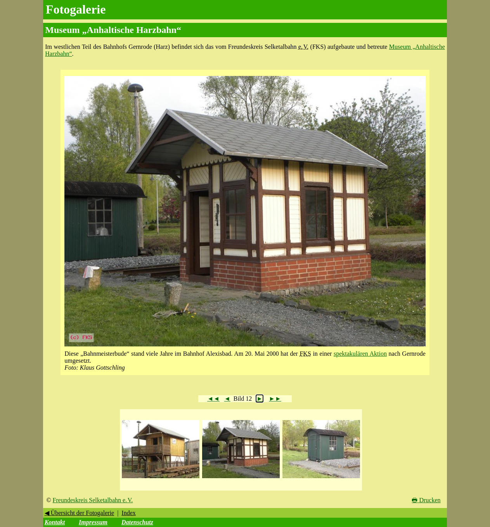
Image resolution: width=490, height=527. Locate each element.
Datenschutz (137, 522)
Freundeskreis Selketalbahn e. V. (93, 500)
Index (128, 513)
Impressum (93, 522)
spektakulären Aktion (360, 353)
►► (275, 398)
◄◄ (213, 398)
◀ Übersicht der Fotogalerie (79, 513)
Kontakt (55, 522)
